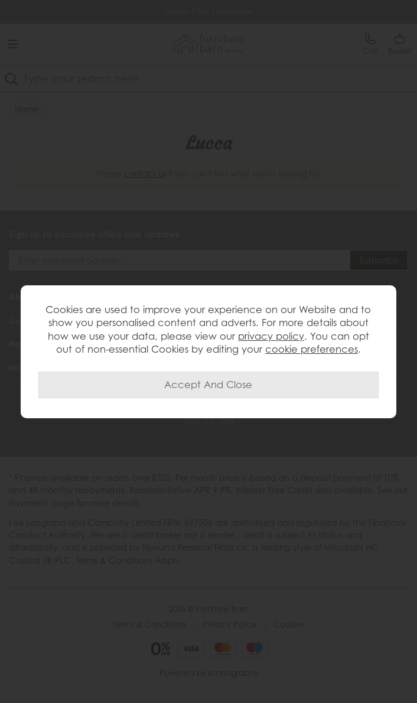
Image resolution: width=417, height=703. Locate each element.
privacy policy (271, 336)
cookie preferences (311, 349)
